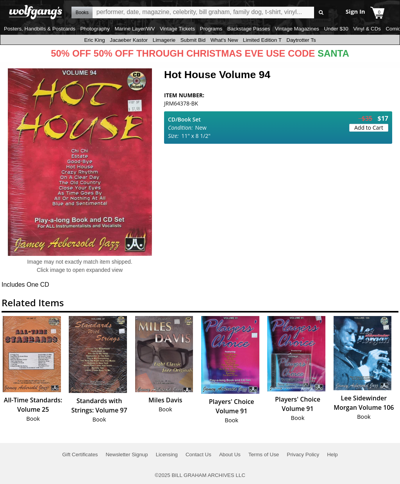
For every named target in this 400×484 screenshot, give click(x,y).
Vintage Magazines (297, 29)
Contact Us (198, 454)
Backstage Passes (248, 29)
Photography (95, 29)
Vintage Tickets (177, 29)
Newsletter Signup (126, 454)
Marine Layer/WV (134, 29)
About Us (230, 454)
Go (321, 13)
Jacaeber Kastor (129, 40)
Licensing (167, 454)
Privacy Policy (303, 454)
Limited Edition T (262, 40)
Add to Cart (368, 127)
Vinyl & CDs (367, 29)
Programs (211, 29)
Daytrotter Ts (301, 40)
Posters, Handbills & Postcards (39, 29)
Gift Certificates (80, 454)
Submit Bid (192, 40)
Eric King (94, 40)
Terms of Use (263, 454)
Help (332, 454)
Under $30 (336, 29)
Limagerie (164, 40)
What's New (224, 40)
